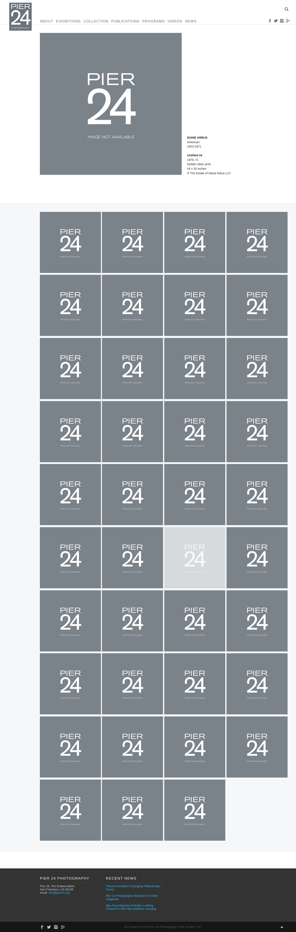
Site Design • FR (190, 927)
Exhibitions (68, 21)
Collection (96, 21)
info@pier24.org (59, 892)
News (191, 21)
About (46, 21)
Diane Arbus (197, 137)
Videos (175, 21)
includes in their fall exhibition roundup (131, 907)
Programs (153, 21)
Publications (125, 21)
